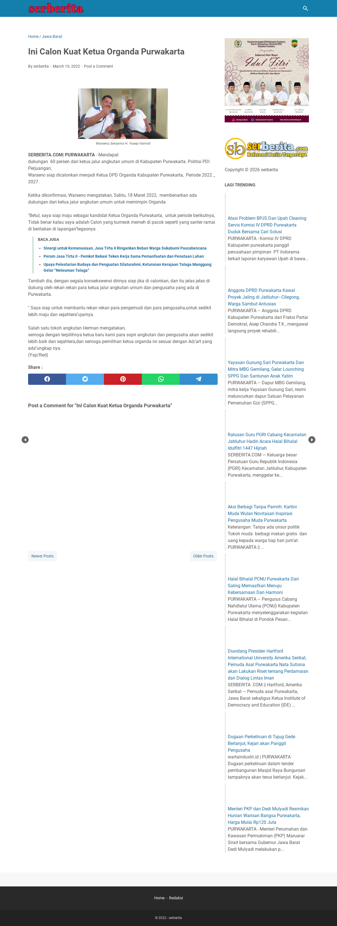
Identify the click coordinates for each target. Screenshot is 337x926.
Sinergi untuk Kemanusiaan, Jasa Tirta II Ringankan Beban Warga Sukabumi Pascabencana (125, 248)
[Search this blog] (305, 8)
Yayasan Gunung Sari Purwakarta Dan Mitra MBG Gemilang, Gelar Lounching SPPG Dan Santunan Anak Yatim (266, 369)
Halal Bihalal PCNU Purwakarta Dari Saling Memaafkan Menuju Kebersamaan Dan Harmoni (263, 585)
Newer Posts (42, 556)
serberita (175, 918)
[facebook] (47, 379)
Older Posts (203, 556)
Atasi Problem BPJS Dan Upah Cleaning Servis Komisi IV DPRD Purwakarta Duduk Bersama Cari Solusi (267, 225)
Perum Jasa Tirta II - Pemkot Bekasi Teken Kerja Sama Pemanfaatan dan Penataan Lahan (124, 256)
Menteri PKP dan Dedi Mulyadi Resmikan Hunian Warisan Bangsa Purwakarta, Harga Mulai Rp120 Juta (268, 815)
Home (159, 898)
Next (311, 439)
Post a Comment (98, 66)
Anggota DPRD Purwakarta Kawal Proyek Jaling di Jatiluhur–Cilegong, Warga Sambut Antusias (264, 297)
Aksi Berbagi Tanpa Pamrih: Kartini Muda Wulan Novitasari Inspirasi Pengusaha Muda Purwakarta (262, 513)
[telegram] (199, 379)
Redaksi (176, 898)
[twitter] (85, 379)
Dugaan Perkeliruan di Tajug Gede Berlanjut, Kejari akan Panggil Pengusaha (261, 743)
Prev (25, 439)
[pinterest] (123, 379)
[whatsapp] (161, 379)
